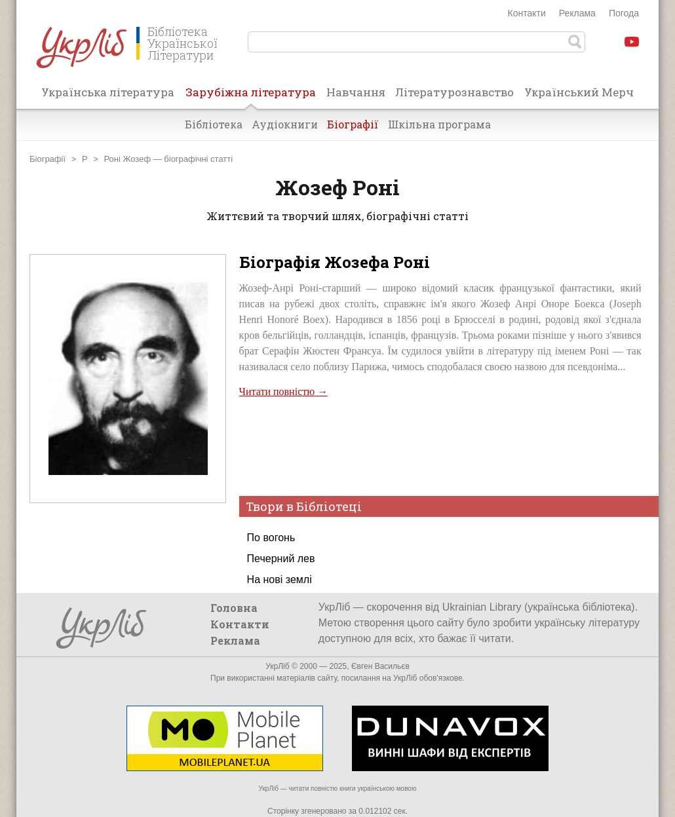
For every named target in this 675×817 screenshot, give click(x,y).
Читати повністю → (283, 391)
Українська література (107, 92)
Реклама (577, 13)
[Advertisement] (440, 445)
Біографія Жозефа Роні (334, 262)
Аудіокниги (285, 124)
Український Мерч (579, 92)
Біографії (353, 124)
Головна (234, 608)
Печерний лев (281, 558)
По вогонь (271, 537)
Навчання (355, 92)
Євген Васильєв (380, 666)
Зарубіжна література (250, 96)
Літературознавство (454, 92)
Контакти (527, 13)
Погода (624, 13)
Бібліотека (213, 124)
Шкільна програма (439, 124)
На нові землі (279, 579)
